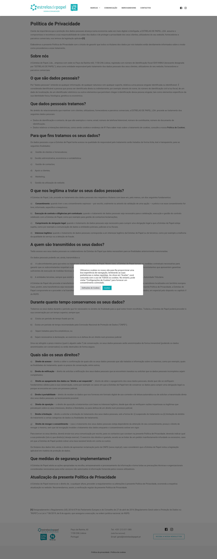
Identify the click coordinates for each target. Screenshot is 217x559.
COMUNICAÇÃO (110, 8)
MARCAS (95, 8)
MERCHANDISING (129, 8)
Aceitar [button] (107, 288)
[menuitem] (95, 8)
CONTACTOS (145, 8)
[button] (181, 8)
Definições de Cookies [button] (91, 288)
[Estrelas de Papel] (54, 8)
